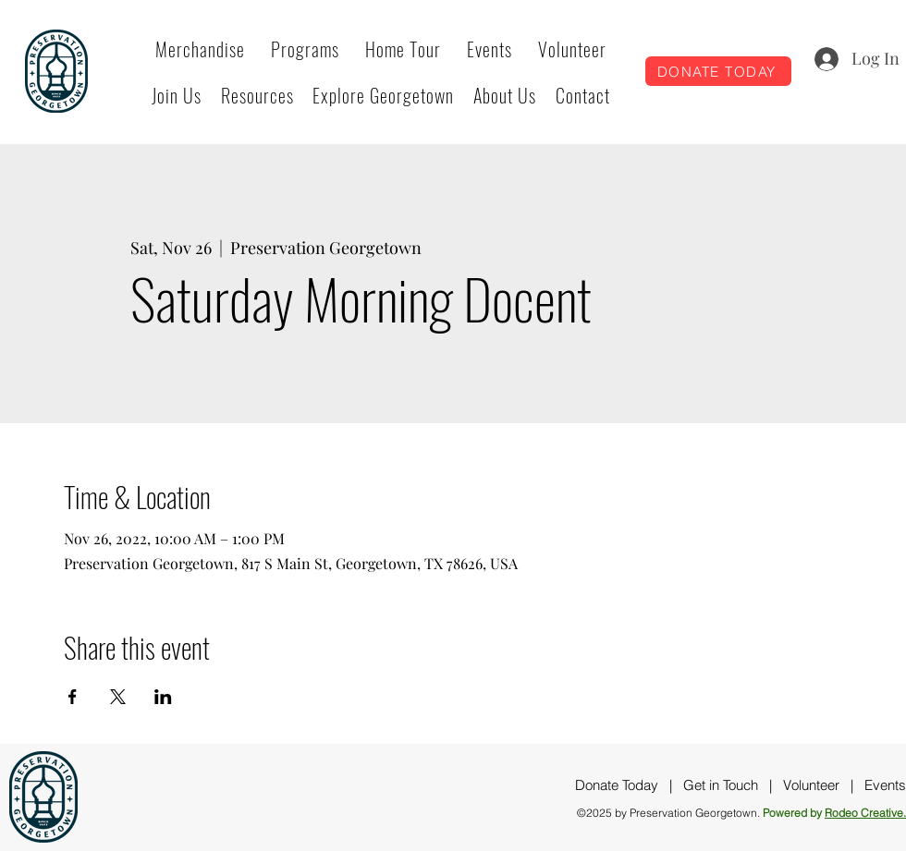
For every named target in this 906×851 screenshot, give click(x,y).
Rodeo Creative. (865, 813)
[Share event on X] (118, 696)
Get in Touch (720, 785)
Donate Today (616, 785)
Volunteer (811, 785)
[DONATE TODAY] (718, 71)
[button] (305, 49)
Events (885, 785)
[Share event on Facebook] (72, 696)
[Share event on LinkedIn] (163, 696)
